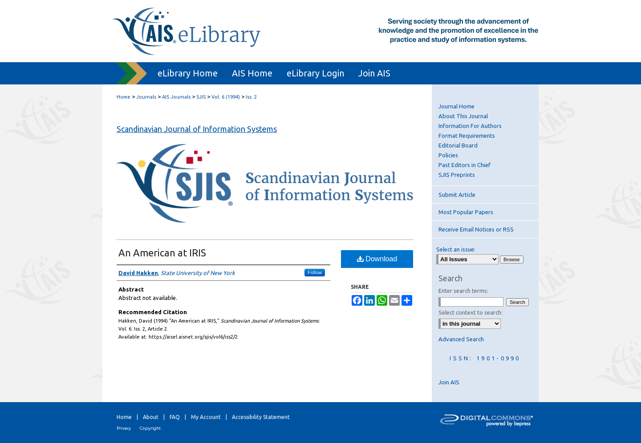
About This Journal (463, 116)
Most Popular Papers (465, 212)
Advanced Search (461, 339)
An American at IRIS (162, 252)
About (150, 417)
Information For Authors (470, 126)
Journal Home (456, 106)
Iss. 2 (251, 97)
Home (123, 97)
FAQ (175, 417)
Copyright (150, 428)
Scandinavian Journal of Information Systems (197, 128)
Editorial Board (458, 145)
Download (377, 259)
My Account (206, 417)
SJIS (201, 97)
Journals (146, 97)
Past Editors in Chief (464, 165)
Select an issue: (455, 249)
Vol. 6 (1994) (225, 97)
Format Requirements (466, 135)
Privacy (124, 428)
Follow (315, 272)
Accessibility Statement (261, 417)
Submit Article (456, 195)
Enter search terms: (463, 290)
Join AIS (448, 382)
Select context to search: (470, 312)
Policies (448, 155)
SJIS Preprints (456, 175)
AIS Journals (176, 97)
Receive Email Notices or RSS (476, 229)
